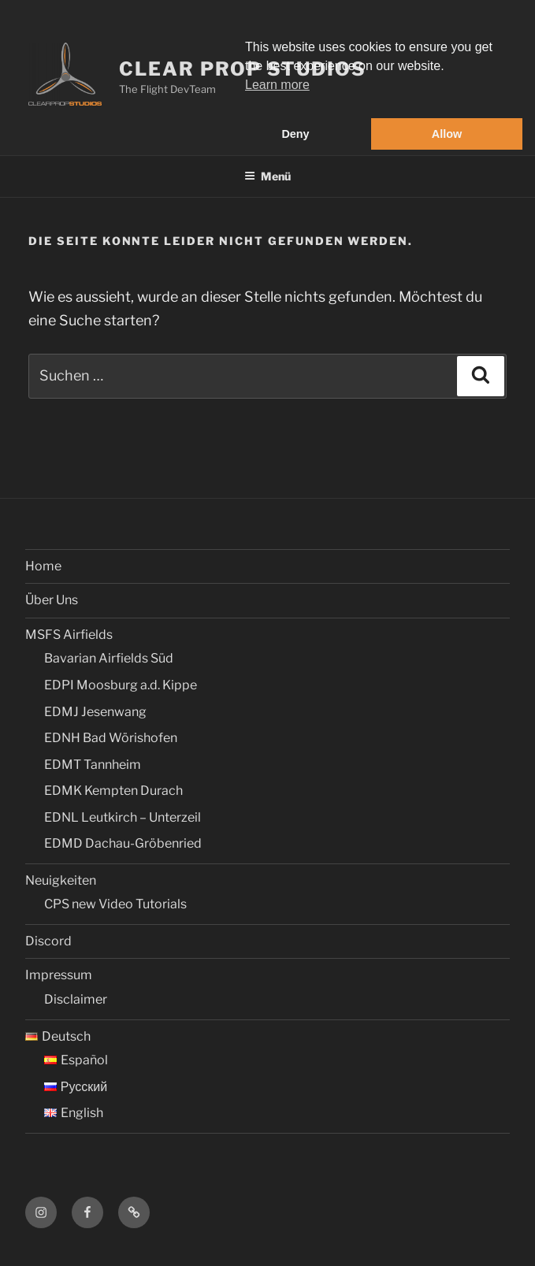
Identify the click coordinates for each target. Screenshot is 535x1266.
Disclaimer (75, 999)
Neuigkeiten (60, 880)
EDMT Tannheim (92, 764)
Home (43, 566)
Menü (267, 176)
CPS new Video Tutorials (115, 904)
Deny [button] (295, 134)
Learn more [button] (277, 84)
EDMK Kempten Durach (113, 790)
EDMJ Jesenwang (95, 711)
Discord (48, 941)
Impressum (58, 974)
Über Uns (51, 599)
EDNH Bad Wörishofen (110, 737)
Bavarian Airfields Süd (108, 658)
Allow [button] (447, 134)
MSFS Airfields (69, 634)
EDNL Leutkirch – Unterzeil (122, 817)
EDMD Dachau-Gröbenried (123, 843)
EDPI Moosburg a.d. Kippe (120, 685)
